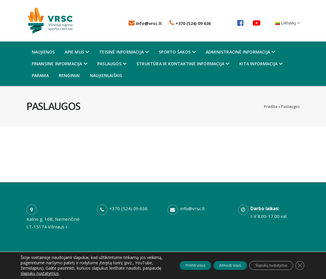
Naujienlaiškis (106, 75)
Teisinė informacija (124, 52)
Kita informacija (260, 63)
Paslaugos (111, 63)
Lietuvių (287, 23)
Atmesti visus (212, 262)
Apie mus (77, 52)
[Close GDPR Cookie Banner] (299, 263)
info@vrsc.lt (145, 23)
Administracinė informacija (240, 52)
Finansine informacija (59, 63)
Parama (40, 75)
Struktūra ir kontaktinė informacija (182, 63)
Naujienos (43, 52)
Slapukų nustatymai (263, 262)
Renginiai (69, 75)
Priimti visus (168, 262)
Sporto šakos (177, 52)
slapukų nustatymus (40, 273)
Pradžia (270, 106)
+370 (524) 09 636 (190, 23)
